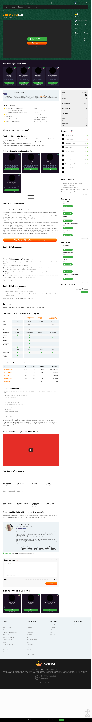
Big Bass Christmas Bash (53, 351)
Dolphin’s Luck (7, 414)
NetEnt (74, 204)
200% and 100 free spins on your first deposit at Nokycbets (80, 297)
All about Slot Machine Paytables (69, 189)
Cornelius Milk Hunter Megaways (78, 227)
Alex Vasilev (15, 586)
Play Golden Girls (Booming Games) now (30, 247)
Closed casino (6, 663)
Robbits (75, 274)
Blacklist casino (7, 660)
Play (9, 84)
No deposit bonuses (8, 678)
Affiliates (52, 668)
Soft (28, 675)
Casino (7, 8)
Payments (29, 660)
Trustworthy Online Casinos (10, 665)
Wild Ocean (6, 408)
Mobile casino (30, 665)
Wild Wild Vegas (8, 405)
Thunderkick (75, 251)
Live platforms (30, 688)
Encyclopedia (6, 685)
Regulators (29, 680)
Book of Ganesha (77, 266)
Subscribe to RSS (45, 716)
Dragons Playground (78, 235)
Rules (4, 675)
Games (13, 8)
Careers (52, 665)
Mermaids (75, 218)
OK (61, 719)
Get (84, 300)
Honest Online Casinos (8, 670)
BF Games (5, 538)
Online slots (6, 668)
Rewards (5, 680)
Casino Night (76, 210)
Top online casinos (7, 673)
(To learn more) (54, 719)
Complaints (29, 670)
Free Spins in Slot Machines (68, 186)
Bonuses (20, 8)
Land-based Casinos (32, 673)
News (35, 8)
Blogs (75, 658)
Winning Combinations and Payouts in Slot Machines (74, 191)
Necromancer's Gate (30, 351)
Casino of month (31, 658)
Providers (5, 683)
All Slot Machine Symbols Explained (70, 193)
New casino (6, 658)
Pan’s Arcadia (76, 250)
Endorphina (75, 267)
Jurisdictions (30, 678)
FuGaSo (74, 284)
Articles (28, 8)
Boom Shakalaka (8, 411)
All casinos (31, 203)
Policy (51, 663)
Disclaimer (53, 660)
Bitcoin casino (30, 663)
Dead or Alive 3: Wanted (78, 258)
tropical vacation (45, 97)
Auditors (29, 683)
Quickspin (75, 275)
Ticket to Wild (76, 203)
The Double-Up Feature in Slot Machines (71, 184)
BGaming (19, 538)
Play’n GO (34, 539)
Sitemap (29, 685)
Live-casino (29, 668)
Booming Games (6, 518)
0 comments (78, 18)
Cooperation (53, 658)
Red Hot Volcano (8, 402)
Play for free (79, 207)
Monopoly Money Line (41, 351)
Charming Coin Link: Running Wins (80, 282)
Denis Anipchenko (9, 104)
